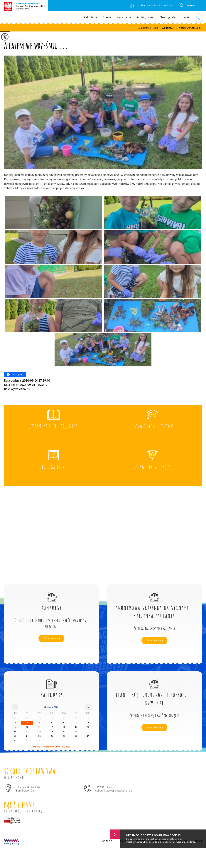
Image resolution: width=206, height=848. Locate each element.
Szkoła (107, 17)
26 (51, 736)
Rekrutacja (90, 17)
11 (39, 727)
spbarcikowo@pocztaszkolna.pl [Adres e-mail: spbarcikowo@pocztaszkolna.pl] (114, 790)
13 (64, 727)
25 (39, 736)
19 (51, 731)
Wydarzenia (124, 17)
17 (27, 731)
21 (76, 731)
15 (88, 727)
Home (155, 28)
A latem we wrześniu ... (188, 28)
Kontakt (185, 17)
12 (51, 727)
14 (76, 727)
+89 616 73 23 (190, 5)
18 (39, 731)
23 (15, 736)
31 (27, 740)
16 (15, 731)
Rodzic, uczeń (145, 17)
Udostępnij (15, 374)
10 (27, 727)
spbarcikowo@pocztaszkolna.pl (151, 6)
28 (76, 736)
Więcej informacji (51, 638)
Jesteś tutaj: (145, 28)
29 (88, 736)
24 (27, 736)
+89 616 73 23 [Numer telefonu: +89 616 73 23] (103, 786)
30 (15, 740)
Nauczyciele (167, 17)
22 (88, 731)
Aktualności (166, 28)
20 (64, 731)
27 (64, 736)
